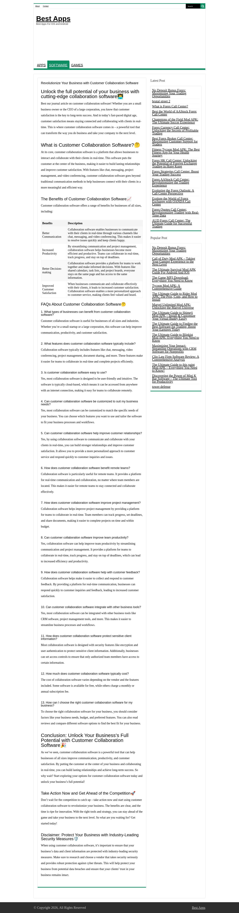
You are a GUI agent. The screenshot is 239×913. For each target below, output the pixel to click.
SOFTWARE (58, 65)
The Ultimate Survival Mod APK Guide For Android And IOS (174, 271)
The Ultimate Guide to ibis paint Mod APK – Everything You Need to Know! (174, 367)
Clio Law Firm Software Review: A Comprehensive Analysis (175, 358)
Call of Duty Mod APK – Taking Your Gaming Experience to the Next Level (173, 261)
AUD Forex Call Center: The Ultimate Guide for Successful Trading (172, 223)
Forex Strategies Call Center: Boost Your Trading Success (175, 173)
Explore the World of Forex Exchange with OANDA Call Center (171, 201)
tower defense (161, 386)
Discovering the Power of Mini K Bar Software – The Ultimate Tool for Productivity (174, 378)
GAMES (77, 65)
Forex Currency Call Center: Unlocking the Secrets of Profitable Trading (175, 130)
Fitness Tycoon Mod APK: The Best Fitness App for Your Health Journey (176, 152)
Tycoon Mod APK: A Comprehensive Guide (167, 287)
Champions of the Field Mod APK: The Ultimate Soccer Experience (175, 121)
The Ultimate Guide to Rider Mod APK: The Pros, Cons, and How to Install (174, 296)
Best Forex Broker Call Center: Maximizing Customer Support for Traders (175, 141)
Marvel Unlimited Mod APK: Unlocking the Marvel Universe (173, 306)
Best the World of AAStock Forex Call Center (174, 113)
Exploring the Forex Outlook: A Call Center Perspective (173, 192)
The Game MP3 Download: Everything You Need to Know (172, 279)
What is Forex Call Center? (170, 106)
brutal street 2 (161, 101)
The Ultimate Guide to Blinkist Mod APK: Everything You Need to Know (175, 337)
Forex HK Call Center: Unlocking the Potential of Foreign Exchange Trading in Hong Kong (174, 163)
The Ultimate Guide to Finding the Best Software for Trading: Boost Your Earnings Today (175, 326)
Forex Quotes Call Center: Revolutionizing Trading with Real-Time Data (175, 212)
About (37, 6)
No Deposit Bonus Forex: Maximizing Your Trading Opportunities (169, 93)
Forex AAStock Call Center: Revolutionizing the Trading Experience (170, 182)
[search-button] (202, 6)
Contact (45, 6)
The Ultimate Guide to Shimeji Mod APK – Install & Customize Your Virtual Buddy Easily (173, 315)
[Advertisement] (143, 35)
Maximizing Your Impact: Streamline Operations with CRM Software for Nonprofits (174, 348)
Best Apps (53, 18)
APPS (41, 65)
